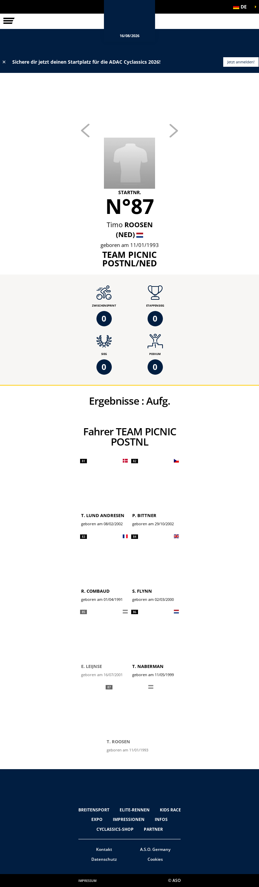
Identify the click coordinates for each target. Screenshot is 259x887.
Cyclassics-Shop (115, 829)
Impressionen (128, 819)
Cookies (155, 859)
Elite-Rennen (135, 810)
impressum (87, 880)
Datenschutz (104, 859)
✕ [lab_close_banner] (4, 62)
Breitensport (93, 810)
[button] (242, 7)
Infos (161, 819)
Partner (153, 829)
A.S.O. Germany (155, 849)
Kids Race (170, 810)
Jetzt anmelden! (241, 61)
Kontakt (104, 849)
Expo (97, 819)
